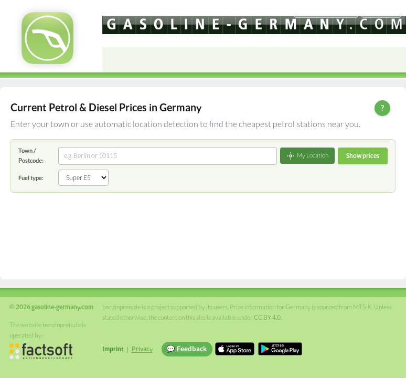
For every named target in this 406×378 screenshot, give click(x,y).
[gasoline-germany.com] (254, 25)
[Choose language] (325, 11)
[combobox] (167, 156)
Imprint (113, 349)
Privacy (142, 349)
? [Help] (382, 107)
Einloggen (380, 10)
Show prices (362, 156)
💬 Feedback (186, 348)
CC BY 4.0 (267, 317)
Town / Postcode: (31, 155)
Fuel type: (31, 177)
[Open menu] (393, 59)
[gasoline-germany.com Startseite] (47, 38)
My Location (307, 156)
